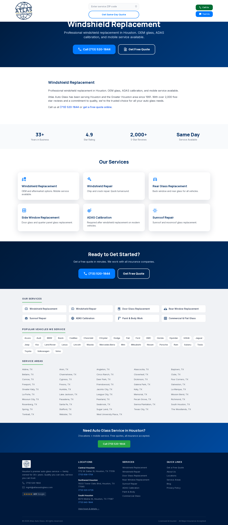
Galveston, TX (178, 384)
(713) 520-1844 (69, 107)
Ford (138, 338)
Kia (37, 344)
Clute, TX (175, 374)
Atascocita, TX (141, 369)
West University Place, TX (109, 414)
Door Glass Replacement (133, 309)
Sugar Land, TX (104, 409)
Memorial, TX (140, 394)
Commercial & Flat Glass (180, 318)
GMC (148, 338)
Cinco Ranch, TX (105, 374)
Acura (28, 338)
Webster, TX (65, 414)
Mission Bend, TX (179, 394)
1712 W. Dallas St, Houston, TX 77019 (96, 471)
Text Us (204, 14)
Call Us (204, 7)
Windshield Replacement (41, 309)
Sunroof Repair (35, 318)
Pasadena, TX (66, 399)
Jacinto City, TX (104, 389)
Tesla (200, 344)
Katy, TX (138, 389)
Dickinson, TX (141, 379)
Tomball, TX (28, 414)
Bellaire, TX (28, 374)
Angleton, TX (103, 369)
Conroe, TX (28, 379)
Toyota (28, 351)
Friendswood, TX (105, 384)
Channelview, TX (67, 374)
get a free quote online (97, 107)
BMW (49, 338)
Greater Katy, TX (30, 389)
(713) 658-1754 (85, 474)
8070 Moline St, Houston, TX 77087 (96, 499)
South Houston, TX (180, 404)
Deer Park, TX (104, 379)
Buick (60, 338)
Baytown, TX (177, 369)
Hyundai (174, 338)
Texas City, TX (141, 409)
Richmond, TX (178, 399)
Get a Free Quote (175, 467)
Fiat (128, 338)
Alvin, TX (63, 369)
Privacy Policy (173, 488)
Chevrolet (88, 338)
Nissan (150, 344)
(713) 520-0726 (85, 490)
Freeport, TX (28, 384)
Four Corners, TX (179, 379)
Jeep (27, 344)
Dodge (117, 338)
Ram (176, 344)
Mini (123, 344)
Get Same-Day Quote (114, 14)
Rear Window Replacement (181, 309)
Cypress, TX (65, 379)
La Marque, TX (178, 389)
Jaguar (199, 338)
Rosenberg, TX (29, 404)
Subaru (187, 344)
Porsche (164, 344)
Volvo (58, 351)
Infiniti (187, 338)
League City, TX (104, 394)
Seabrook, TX (103, 404)
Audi (39, 338)
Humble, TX (65, 389)
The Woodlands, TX (181, 409)
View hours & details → (88, 509)
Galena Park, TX (142, 384)
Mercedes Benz (107, 344)
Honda (160, 338)
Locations (171, 475)
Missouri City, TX (30, 399)
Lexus (65, 344)
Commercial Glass (131, 496)
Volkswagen (43, 351)
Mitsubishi (136, 344)
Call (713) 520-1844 (94, 49)
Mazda (90, 344)
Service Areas (174, 479)
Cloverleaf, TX (141, 374)
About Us (171, 471)
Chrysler (103, 338)
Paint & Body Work (130, 318)
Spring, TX (27, 409)
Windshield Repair (83, 309)
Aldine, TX (27, 369)
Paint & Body (128, 491)
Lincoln (77, 344)
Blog (169, 483)
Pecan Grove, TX (142, 399)
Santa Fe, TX (65, 404)
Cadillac (74, 338)
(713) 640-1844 (85, 502)
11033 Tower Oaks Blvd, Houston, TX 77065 (96, 485)
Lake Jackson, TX (68, 394)
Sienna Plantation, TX (144, 404)
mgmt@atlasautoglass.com (39, 487)
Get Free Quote (137, 49)
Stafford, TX (65, 409)
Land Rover (50, 344)
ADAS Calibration (83, 318)
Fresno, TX (64, 384)
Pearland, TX (103, 399)
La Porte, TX (28, 394)
